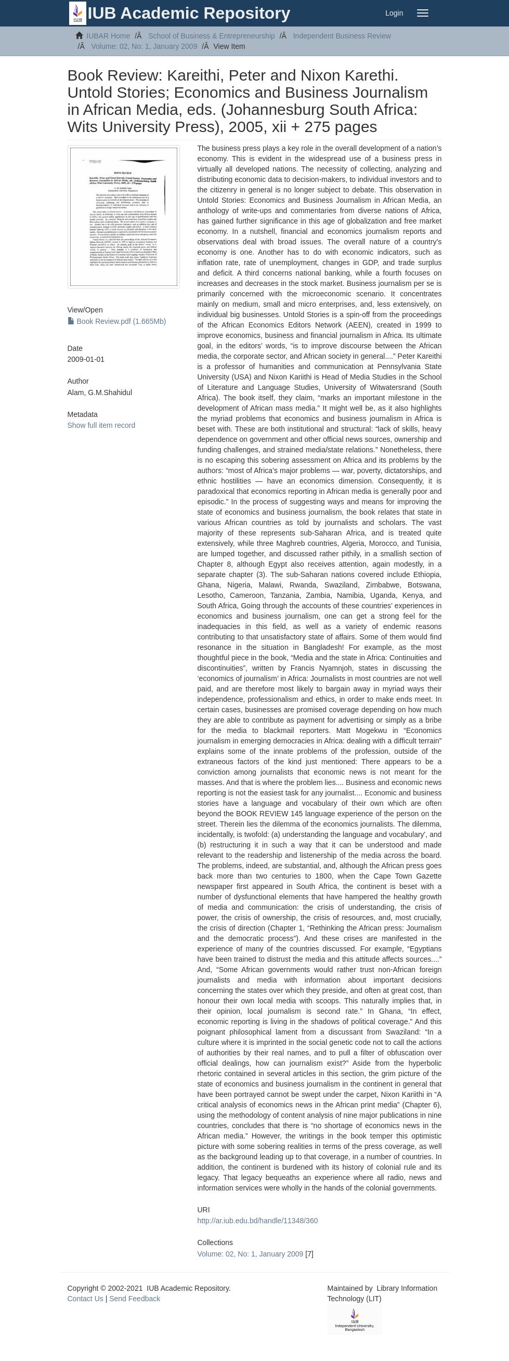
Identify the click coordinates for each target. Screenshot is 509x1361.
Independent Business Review (342, 36)
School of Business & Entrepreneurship (211, 36)
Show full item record (102, 425)
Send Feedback (134, 1298)
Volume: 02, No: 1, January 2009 (145, 46)
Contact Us (85, 1298)
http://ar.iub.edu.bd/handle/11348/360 (258, 1220)
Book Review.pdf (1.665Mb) (117, 321)
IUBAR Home (108, 36)
